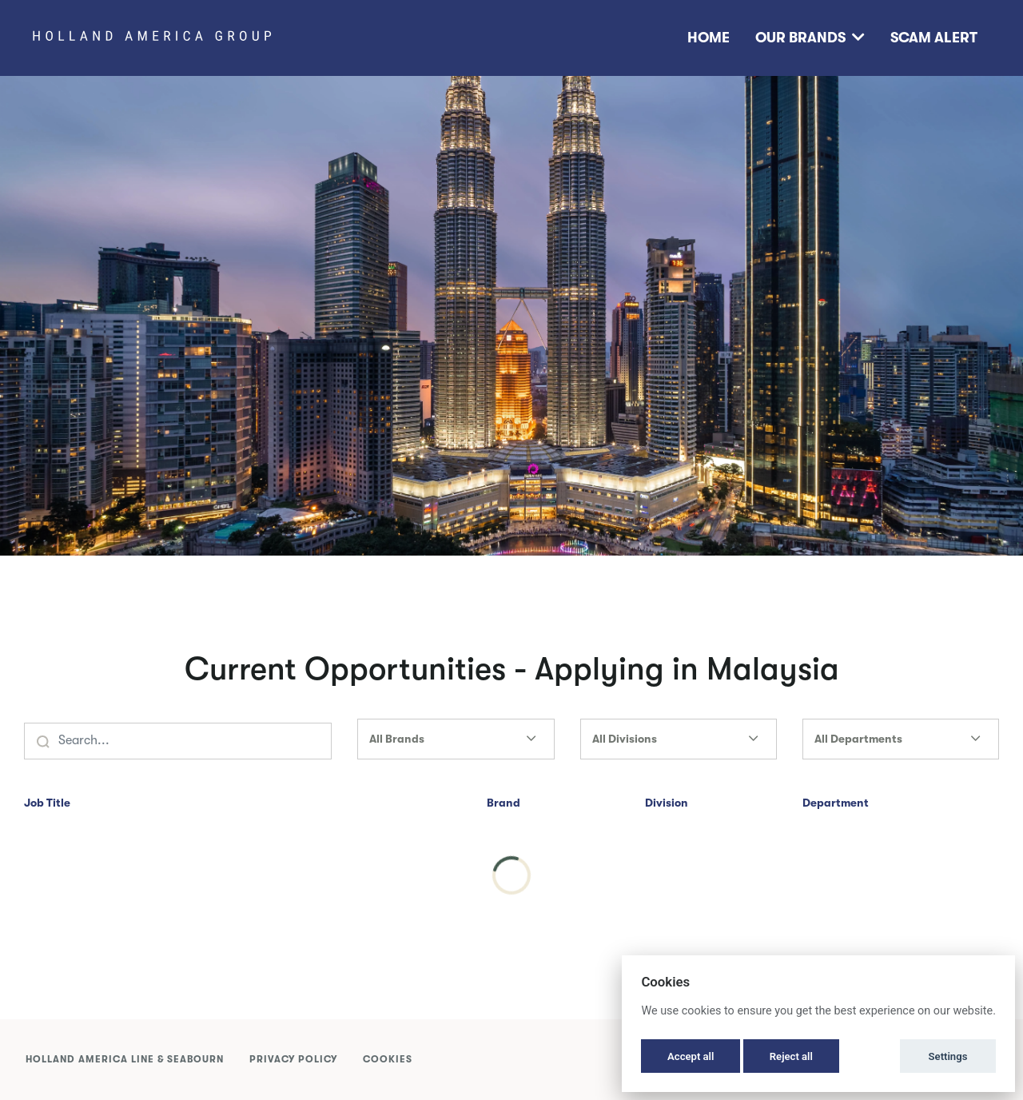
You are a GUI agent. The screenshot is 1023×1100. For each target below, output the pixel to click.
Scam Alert (933, 38)
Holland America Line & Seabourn (125, 1059)
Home (708, 38)
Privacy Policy (293, 1059)
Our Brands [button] (810, 38)
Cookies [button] (387, 1059)
